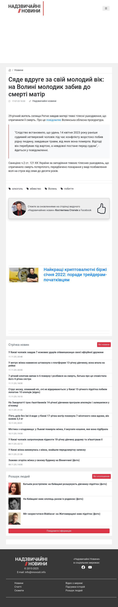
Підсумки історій (75, 586)
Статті (18, 586)
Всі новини (103, 344)
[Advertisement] (59, 41)
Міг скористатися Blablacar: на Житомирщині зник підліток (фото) (61, 513)
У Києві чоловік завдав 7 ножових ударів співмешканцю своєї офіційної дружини (55, 352)
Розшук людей (74, 590)
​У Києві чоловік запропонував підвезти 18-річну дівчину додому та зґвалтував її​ (55, 439)
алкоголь (17, 188)
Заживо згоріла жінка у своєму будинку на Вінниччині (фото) (44, 460)
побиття (68, 188)
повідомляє (53, 119)
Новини (18, 70)
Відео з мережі (74, 583)
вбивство (35, 188)
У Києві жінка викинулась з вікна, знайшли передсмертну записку (47, 449)
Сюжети (19, 590)
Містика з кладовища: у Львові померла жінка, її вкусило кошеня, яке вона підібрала (58, 429)
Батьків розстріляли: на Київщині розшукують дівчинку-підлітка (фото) (65, 484)
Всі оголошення (101, 476)
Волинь (52, 188)
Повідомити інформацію (59, 531)
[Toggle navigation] (106, 8)
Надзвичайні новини (44, 101)
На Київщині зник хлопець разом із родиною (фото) (53, 498)
